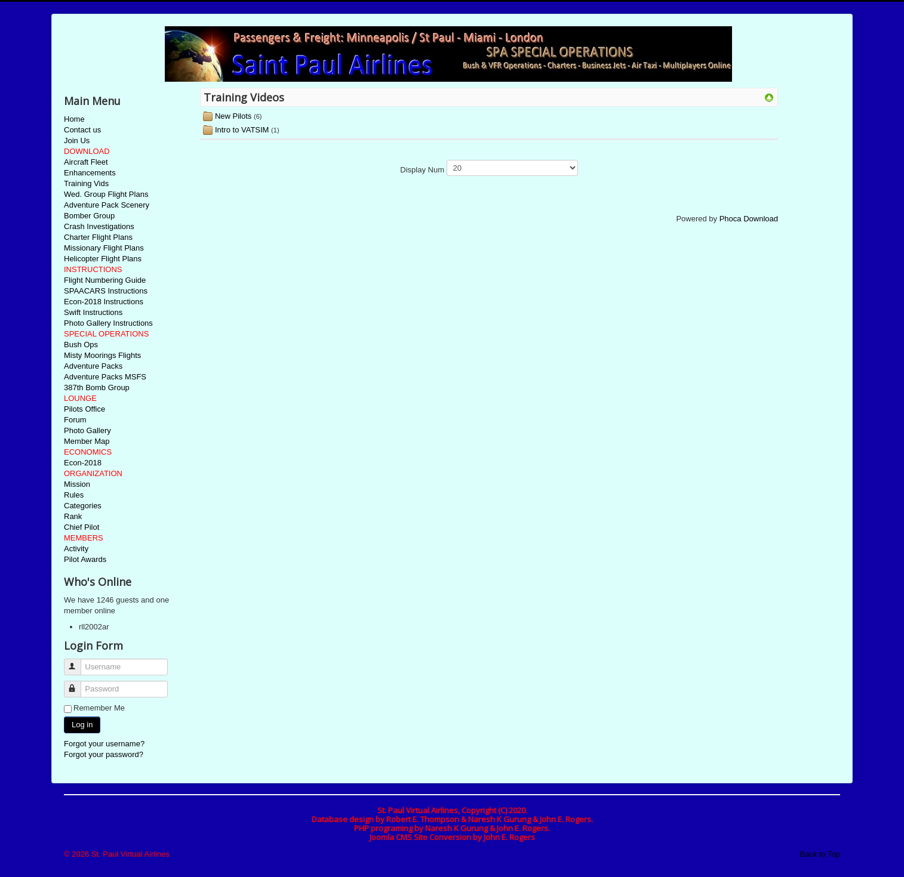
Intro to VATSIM (242, 129)
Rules (74, 494)
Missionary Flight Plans (104, 247)
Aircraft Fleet (86, 162)
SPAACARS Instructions (105, 290)
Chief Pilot (81, 527)
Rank (73, 516)
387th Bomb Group (97, 387)
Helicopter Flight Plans (103, 258)
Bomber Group (89, 215)
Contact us (82, 129)
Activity (76, 548)
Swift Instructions (93, 312)
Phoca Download (748, 218)
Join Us (77, 140)
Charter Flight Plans (98, 237)
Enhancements (90, 172)
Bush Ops (81, 344)
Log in (82, 724)
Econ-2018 (83, 462)
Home (74, 119)
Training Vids (86, 183)
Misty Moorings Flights (102, 355)
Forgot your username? (104, 743)
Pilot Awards (85, 559)
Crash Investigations (99, 226)
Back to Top (820, 854)
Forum (75, 419)
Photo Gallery (87, 430)
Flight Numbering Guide (105, 280)
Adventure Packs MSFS (105, 376)
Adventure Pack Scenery (106, 204)
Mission (77, 484)
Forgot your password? (103, 754)
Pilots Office (84, 408)
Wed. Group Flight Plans (106, 194)
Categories (83, 505)
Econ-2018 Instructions (103, 301)
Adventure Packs (93, 366)
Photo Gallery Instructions (108, 323)
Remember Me (99, 707)
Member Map (87, 441)
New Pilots (233, 116)
